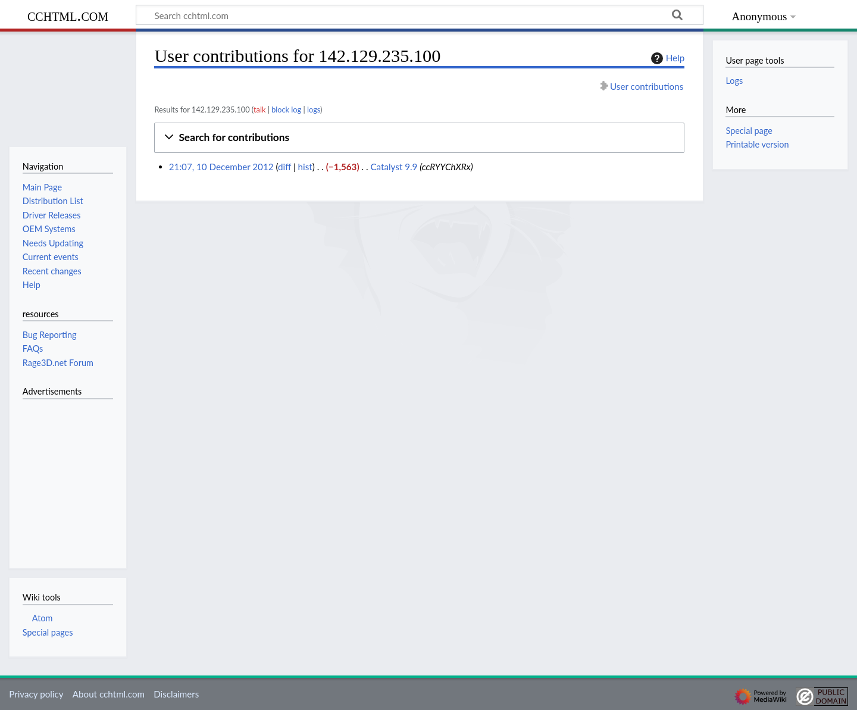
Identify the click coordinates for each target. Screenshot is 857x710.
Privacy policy (36, 694)
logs (313, 109)
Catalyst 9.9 (393, 166)
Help (666, 58)
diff (284, 166)
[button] (419, 138)
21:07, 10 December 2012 (221, 166)
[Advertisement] (58, 476)
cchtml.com (67, 15)
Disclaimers (176, 694)
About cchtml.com (109, 694)
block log (286, 109)
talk (259, 109)
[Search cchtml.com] (419, 14)
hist (305, 166)
